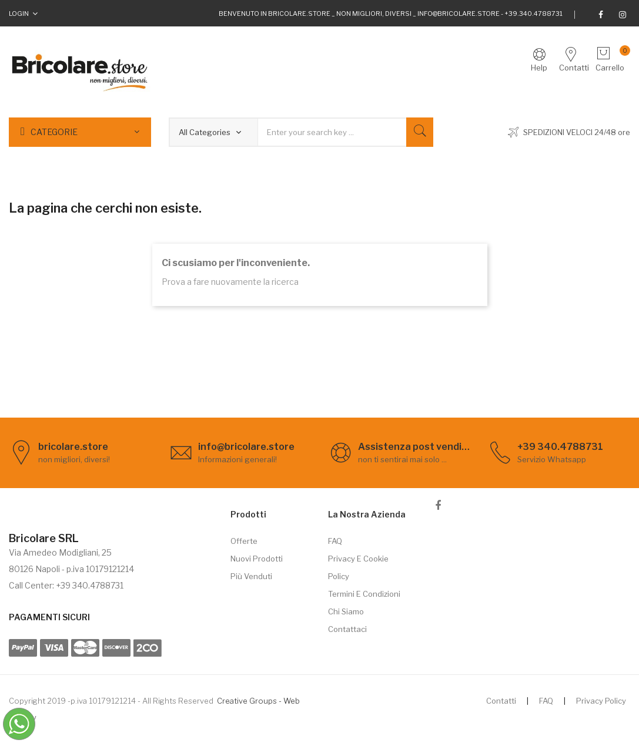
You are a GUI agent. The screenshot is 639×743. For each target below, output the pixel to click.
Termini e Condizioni (364, 594)
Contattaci (347, 629)
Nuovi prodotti (256, 558)
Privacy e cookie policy (358, 567)
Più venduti (251, 576)
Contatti (501, 700)
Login (19, 13)
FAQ (335, 541)
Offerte (243, 541)
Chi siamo (346, 611)
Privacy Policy (601, 700)
